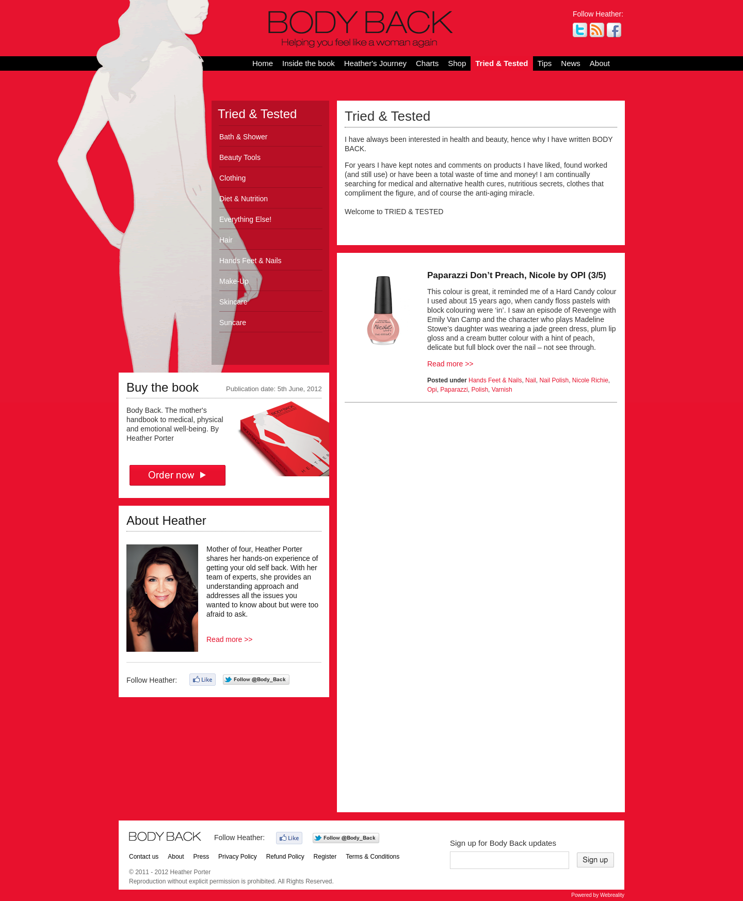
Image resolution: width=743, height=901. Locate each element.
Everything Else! (245, 219)
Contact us (143, 856)
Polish (479, 389)
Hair (226, 240)
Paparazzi (453, 389)
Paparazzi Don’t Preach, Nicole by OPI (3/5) (516, 275)
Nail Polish (554, 380)
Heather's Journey (375, 63)
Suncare (232, 322)
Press (201, 856)
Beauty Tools (240, 157)
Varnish (502, 389)
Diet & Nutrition (243, 199)
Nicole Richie (590, 380)
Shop (457, 63)
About (600, 63)
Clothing (232, 178)
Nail (530, 380)
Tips (545, 63)
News (570, 63)
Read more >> (229, 639)
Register (325, 856)
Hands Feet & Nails (250, 260)
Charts (427, 63)
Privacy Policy (237, 856)
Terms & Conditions (372, 856)
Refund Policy (285, 856)
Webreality (612, 895)
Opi (432, 389)
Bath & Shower (243, 137)
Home (262, 63)
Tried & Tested (501, 63)
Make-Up (234, 281)
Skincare (233, 302)
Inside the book (308, 63)
